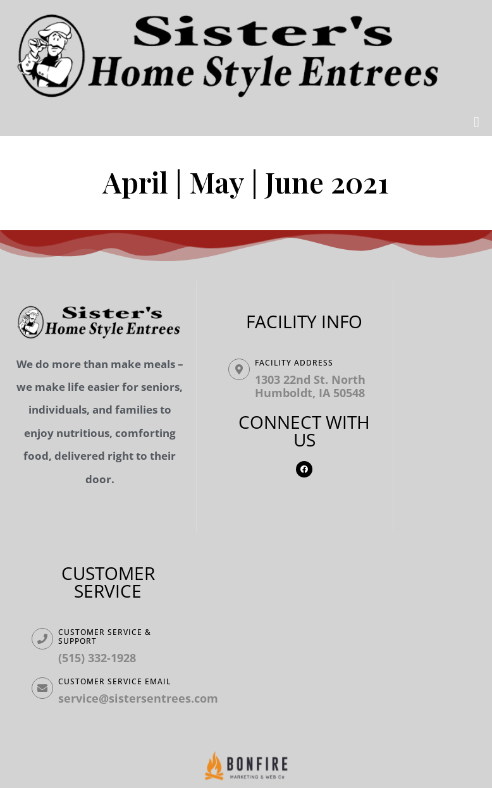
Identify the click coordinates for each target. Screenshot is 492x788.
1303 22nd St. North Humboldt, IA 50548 (310, 386)
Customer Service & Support (104, 636)
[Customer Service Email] (42, 688)
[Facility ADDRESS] (239, 369)
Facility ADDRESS (294, 362)
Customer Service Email (114, 681)
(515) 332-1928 (97, 657)
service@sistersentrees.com (138, 698)
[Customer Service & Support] (42, 638)
